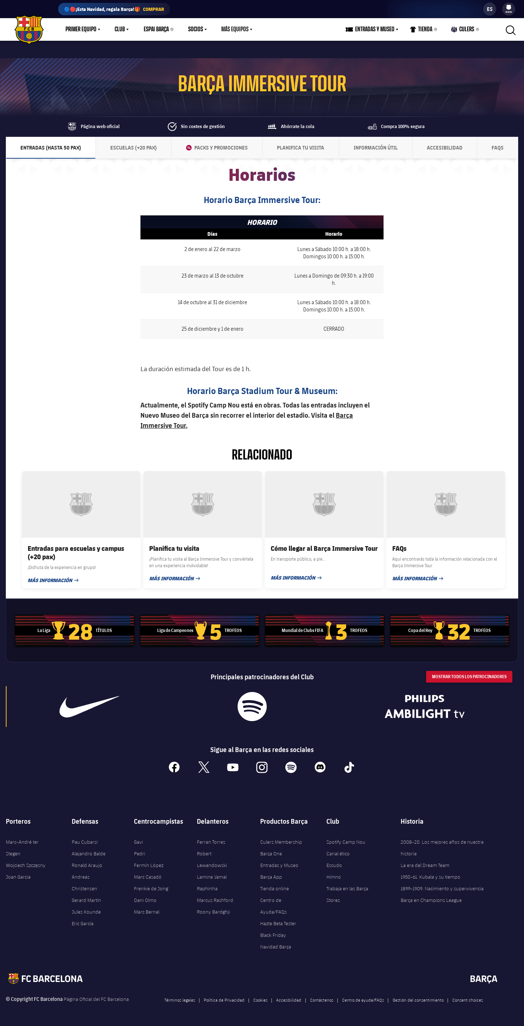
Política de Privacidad (224, 999)
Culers (463, 31)
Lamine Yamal (212, 877)
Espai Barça (156, 29)
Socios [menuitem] (195, 29)
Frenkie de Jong (151, 888)
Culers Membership (281, 842)
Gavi (138, 842)
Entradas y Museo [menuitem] (374, 29)
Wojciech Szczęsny (25, 865)
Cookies (260, 999)
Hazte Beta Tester (278, 923)
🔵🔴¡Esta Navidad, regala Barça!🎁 (114, 9)
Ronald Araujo (87, 865)
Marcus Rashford (215, 900)
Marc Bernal (146, 912)
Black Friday (273, 935)
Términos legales (179, 999)
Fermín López (148, 865)
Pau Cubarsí (85, 842)
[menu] (508, 9)
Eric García (83, 923)
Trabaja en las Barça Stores (347, 894)
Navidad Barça (275, 947)
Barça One (271, 853)
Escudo (334, 865)
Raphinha (207, 888)
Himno (333, 877)
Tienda (421, 31)
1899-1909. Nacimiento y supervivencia (442, 888)
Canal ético (338, 853)
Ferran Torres (211, 842)
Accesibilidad (288, 999)
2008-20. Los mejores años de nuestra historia (442, 847)
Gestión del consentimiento (418, 999)
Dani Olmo (145, 900)
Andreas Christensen (84, 882)
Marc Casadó (148, 877)
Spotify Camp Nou (345, 842)
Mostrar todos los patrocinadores (469, 676)
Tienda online (274, 888)
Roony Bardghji (213, 912)
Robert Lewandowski (212, 859)
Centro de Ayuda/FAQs (273, 906)
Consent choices (467, 999)
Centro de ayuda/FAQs (363, 999)
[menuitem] (508, 7)
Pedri (139, 853)
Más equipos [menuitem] (235, 29)
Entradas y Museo (279, 865)
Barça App (271, 877)
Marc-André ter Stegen (22, 847)
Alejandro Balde (89, 853)
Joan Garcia (18, 877)
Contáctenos (321, 999)
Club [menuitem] (120, 29)
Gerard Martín (86, 900)
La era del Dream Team (425, 865)
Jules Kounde (86, 912)
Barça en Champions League (431, 900)
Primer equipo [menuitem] (81, 29)
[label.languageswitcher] (489, 9)
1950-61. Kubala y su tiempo (430, 877)
